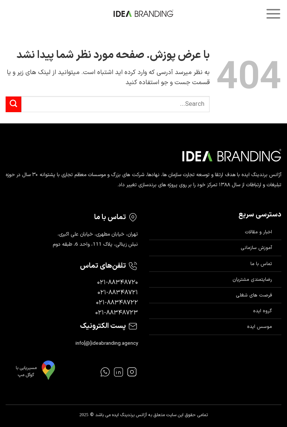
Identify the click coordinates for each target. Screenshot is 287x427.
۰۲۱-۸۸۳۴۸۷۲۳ (116, 313)
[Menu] (273, 13)
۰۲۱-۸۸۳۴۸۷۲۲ (117, 303)
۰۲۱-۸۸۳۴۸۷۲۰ (117, 283)
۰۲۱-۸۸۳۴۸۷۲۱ (118, 293)
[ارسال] (13, 104)
